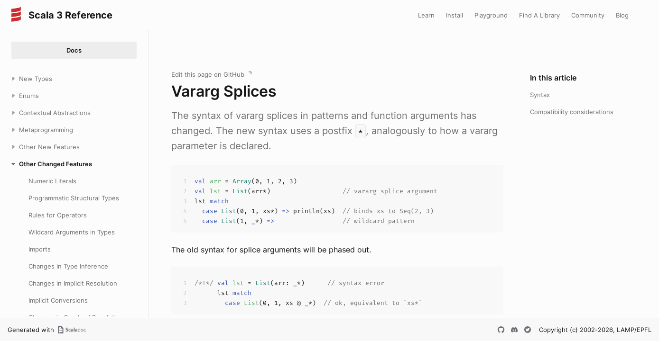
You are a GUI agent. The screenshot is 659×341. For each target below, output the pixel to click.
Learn (426, 15)
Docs (74, 50)
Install (454, 15)
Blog (622, 15)
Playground (491, 15)
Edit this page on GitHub (207, 74)
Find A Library (539, 15)
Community (587, 15)
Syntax (540, 95)
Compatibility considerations (571, 112)
